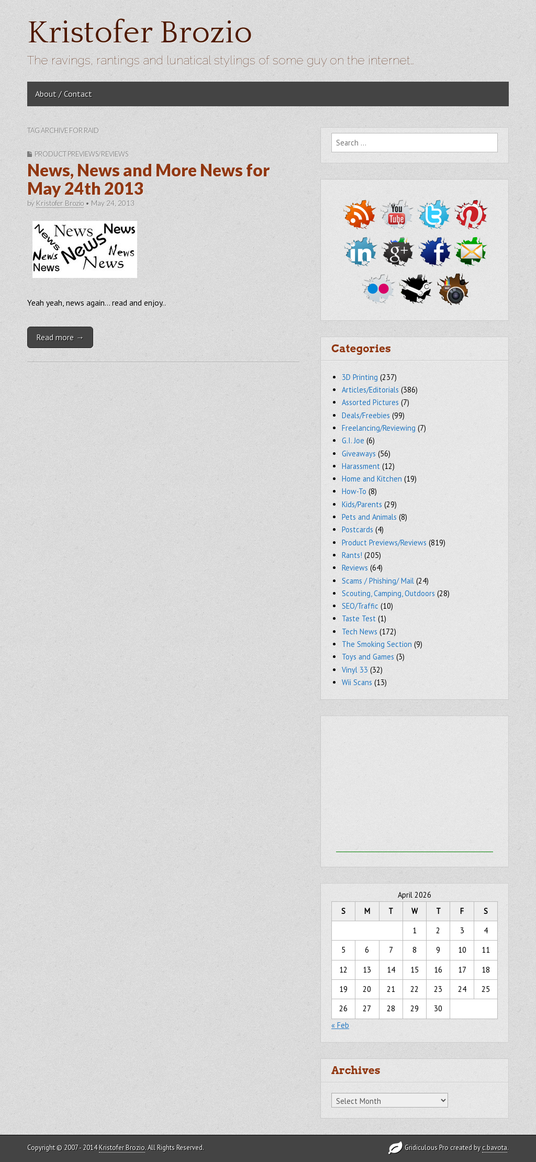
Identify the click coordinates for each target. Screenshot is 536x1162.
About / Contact (63, 93)
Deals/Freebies (366, 415)
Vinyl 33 (355, 670)
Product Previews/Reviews (81, 154)
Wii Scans (357, 682)
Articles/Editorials (370, 390)
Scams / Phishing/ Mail (378, 581)
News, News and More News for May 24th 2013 (148, 179)
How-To (354, 491)
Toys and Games (368, 657)
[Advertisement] (414, 786)
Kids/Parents (362, 504)
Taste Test (359, 618)
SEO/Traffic (360, 606)
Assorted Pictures (370, 402)
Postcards (357, 529)
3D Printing (360, 377)
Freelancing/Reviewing (379, 428)
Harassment (361, 466)
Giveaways (359, 454)
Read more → (60, 337)
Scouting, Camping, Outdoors (388, 593)
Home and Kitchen (372, 479)
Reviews (355, 568)
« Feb (340, 1025)
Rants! (352, 555)
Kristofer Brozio (139, 33)
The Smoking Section (377, 644)
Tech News (359, 631)
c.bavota (494, 1147)
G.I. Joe (353, 440)
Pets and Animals (369, 517)
